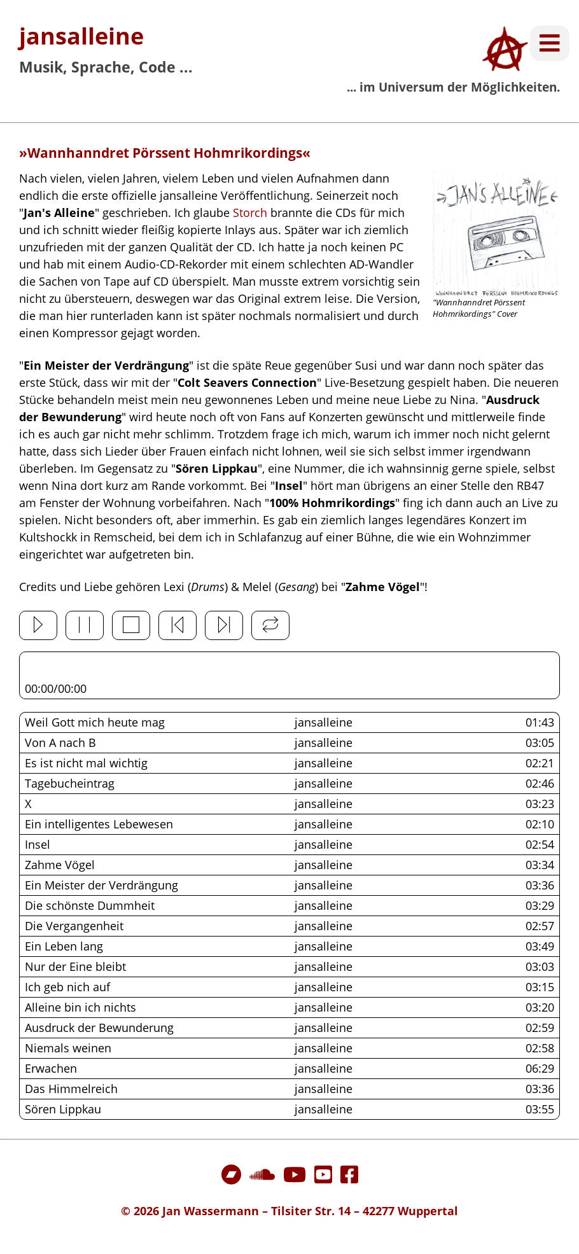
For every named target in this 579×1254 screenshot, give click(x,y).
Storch (250, 212)
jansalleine (81, 36)
